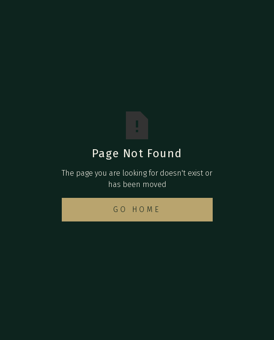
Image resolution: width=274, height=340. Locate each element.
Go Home (137, 209)
